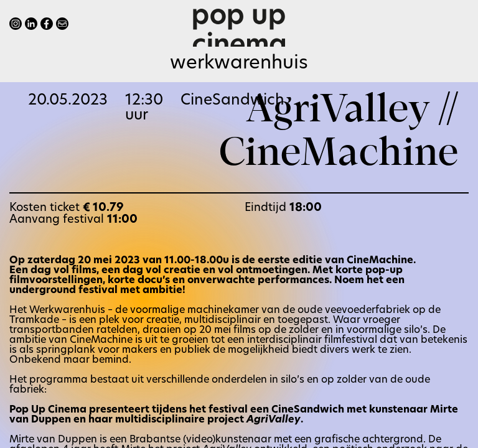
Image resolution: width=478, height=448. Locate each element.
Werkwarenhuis (239, 63)
